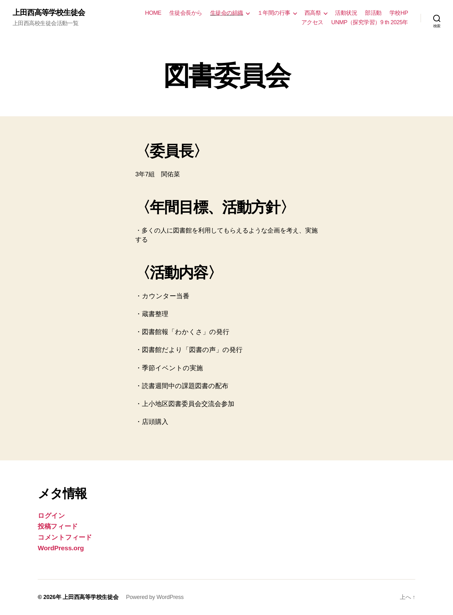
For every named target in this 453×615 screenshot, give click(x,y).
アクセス (312, 22)
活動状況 (346, 13)
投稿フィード (58, 526)
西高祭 (313, 13)
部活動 (373, 13)
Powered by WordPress (154, 597)
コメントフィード (65, 537)
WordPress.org (61, 548)
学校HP (398, 13)
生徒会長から (185, 13)
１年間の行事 (273, 13)
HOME (153, 13)
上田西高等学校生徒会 (49, 12)
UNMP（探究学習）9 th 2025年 (369, 22)
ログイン (51, 515)
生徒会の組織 (226, 13)
